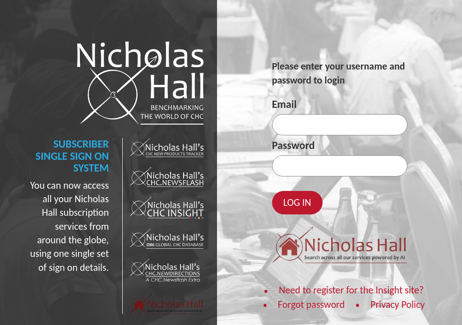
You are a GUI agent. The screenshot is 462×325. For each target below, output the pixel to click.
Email (284, 104)
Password (293, 145)
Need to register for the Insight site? (351, 290)
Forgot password (311, 304)
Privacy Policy (397, 304)
